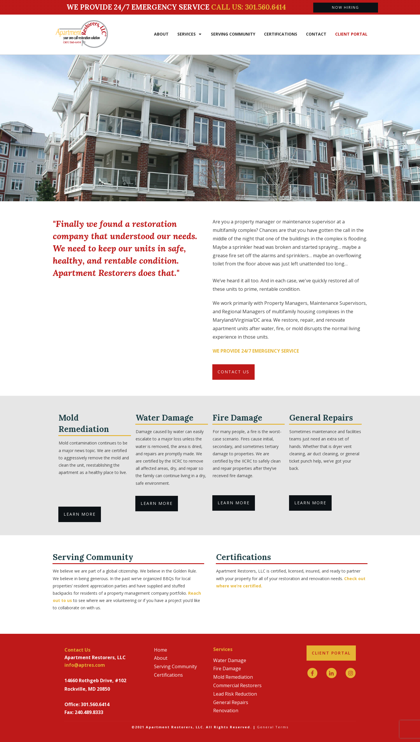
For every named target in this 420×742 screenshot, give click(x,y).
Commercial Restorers (237, 685)
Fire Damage (227, 668)
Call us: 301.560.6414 (248, 7)
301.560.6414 (95, 704)
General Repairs (230, 702)
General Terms (272, 727)
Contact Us (77, 650)
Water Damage (229, 660)
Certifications (168, 675)
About (160, 658)
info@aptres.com (84, 665)
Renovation (225, 710)
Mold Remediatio (231, 677)
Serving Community (175, 666)
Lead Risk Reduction (235, 694)
